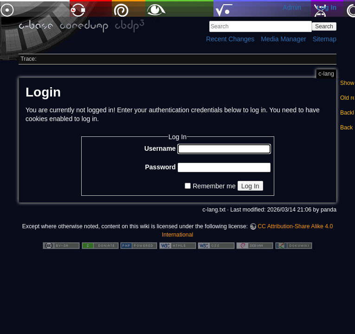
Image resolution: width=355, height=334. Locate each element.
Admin (292, 7)
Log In (326, 7)
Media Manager (283, 39)
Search (324, 26)
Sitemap (324, 39)
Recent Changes (230, 39)
